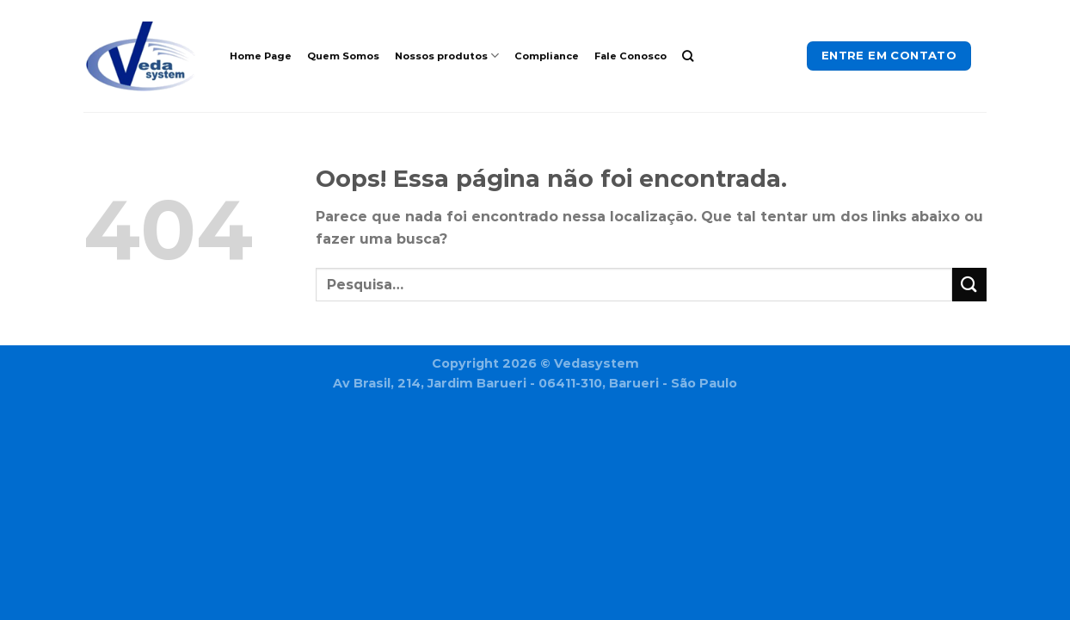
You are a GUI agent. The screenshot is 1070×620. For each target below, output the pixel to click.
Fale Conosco (630, 56)
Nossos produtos (447, 55)
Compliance (546, 56)
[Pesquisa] (687, 55)
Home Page (261, 56)
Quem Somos (343, 56)
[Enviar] (969, 284)
